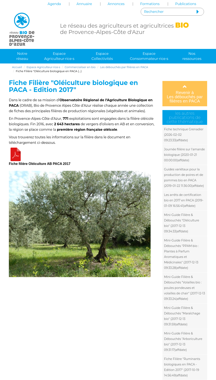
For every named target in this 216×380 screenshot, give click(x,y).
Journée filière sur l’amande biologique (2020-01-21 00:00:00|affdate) (184, 154)
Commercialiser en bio (80, 67)
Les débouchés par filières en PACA (124, 67)
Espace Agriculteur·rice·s (59, 56)
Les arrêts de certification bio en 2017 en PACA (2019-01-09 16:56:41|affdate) (184, 200)
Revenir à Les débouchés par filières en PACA (185, 93)
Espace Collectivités (102, 56)
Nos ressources (191, 56)
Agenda (54, 4)
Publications (185, 4)
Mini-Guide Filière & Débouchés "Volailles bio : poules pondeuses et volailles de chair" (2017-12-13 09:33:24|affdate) (184, 288)
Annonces (116, 4)
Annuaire (84, 4)
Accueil (17, 67)
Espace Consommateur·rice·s (149, 56)
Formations (149, 4)
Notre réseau (22, 56)
